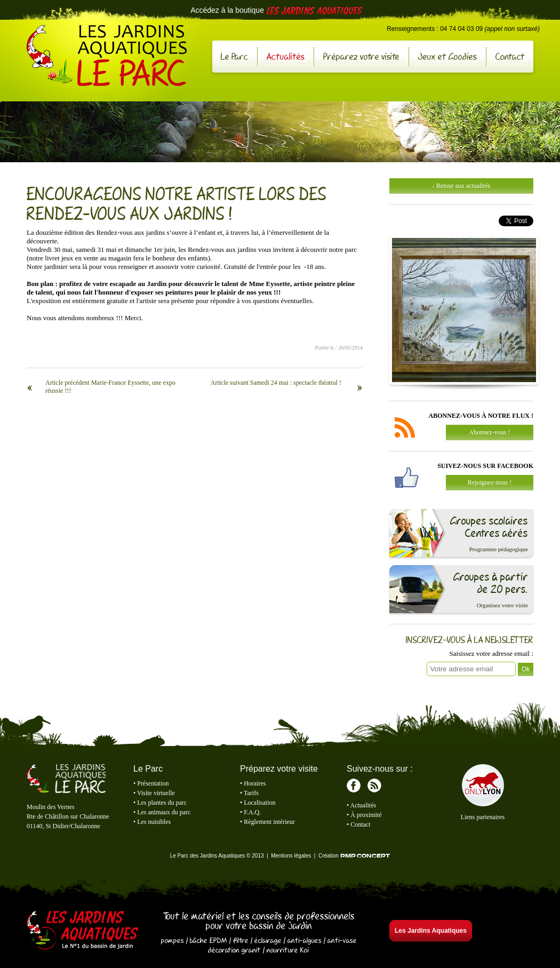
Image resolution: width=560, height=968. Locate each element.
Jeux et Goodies (447, 56)
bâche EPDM (208, 940)
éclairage (268, 940)
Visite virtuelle (156, 793)
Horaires (255, 783)
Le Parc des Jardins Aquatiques (107, 55)
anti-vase (342, 940)
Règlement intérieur (269, 822)
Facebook (354, 785)
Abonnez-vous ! (489, 432)
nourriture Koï (288, 950)
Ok (526, 669)
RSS (374, 785)
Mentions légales (291, 856)
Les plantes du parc (162, 802)
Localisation (259, 802)
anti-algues (304, 940)
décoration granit (234, 950)
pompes (172, 940)
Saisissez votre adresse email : (491, 653)
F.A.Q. (252, 812)
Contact (510, 56)
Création (354, 856)
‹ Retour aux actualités (461, 185)
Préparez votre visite (361, 56)
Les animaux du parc (163, 812)
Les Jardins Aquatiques (83, 931)
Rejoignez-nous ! (489, 482)
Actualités (286, 56)
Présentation (153, 783)
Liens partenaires (483, 817)
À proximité (365, 815)
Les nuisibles (154, 822)
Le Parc (234, 56)
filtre (241, 940)
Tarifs (251, 793)
